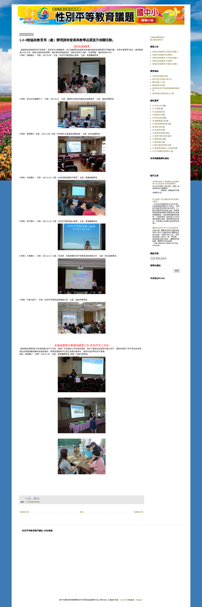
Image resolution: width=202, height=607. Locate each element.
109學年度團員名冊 (160, 76)
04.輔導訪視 (157, 115)
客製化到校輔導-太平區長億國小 (165, 58)
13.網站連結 (157, 142)
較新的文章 (24, 512)
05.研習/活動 (157, 118)
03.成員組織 (157, 112)
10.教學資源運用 (159, 133)
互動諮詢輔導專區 (157, 37)
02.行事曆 (156, 109)
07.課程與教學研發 (33, 502)
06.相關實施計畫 (159, 121)
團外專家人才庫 (158, 82)
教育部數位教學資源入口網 (163, 93)
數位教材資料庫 (156, 40)
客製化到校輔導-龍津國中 (162, 55)
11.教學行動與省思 (159, 136)
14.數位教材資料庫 (159, 145)
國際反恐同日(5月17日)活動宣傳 (165, 228)
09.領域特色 (157, 130)
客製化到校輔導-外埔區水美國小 (165, 64)
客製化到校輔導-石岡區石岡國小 (165, 52)
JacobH (123, 600)
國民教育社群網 (158, 85)
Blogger (139, 600)
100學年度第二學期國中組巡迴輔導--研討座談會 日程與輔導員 (165, 183)
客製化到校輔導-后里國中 (162, 61)
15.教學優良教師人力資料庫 (163, 148)
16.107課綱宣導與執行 (161, 151)
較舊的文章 (138, 512)
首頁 (81, 512)
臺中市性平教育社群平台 (162, 79)
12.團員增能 (157, 139)
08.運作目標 (157, 127)
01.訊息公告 (157, 106)
